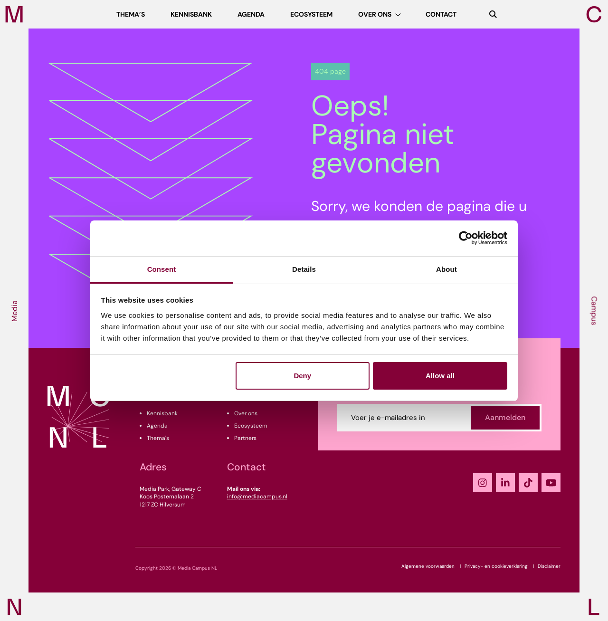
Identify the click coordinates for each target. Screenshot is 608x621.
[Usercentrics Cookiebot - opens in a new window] (465, 238)
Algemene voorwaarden (428, 566)
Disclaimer (549, 566)
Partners (245, 438)
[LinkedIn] (505, 482)
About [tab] (446, 269)
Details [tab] (304, 269)
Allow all (440, 376)
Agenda (157, 426)
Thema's (158, 438)
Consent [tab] (161, 269)
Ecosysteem (250, 426)
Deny (302, 376)
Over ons (245, 413)
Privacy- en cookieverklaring (496, 566)
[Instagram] (482, 482)
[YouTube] (551, 482)
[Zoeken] (493, 14)
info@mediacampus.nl (257, 496)
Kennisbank (162, 413)
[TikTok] (528, 482)
